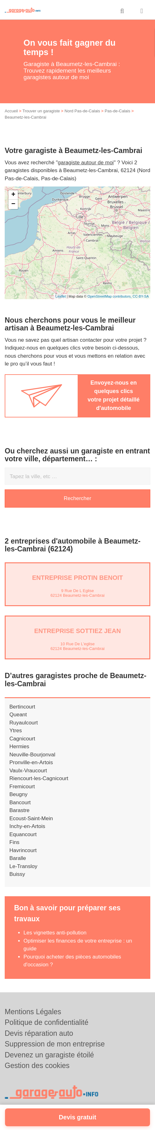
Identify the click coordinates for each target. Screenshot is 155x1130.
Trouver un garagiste (41, 111)
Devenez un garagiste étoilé (49, 1055)
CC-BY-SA (140, 296)
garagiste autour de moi (86, 163)
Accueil (11, 111)
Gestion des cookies (37, 1065)
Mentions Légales (33, 1012)
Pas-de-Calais (117, 111)
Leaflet (60, 296)
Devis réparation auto (39, 1033)
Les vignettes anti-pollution (54, 933)
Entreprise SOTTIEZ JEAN (77, 630)
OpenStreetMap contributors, (109, 296)
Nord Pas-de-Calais (82, 111)
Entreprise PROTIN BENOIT (77, 577)
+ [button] (13, 195)
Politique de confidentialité (46, 1022)
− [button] (13, 204)
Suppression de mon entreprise (55, 1044)
